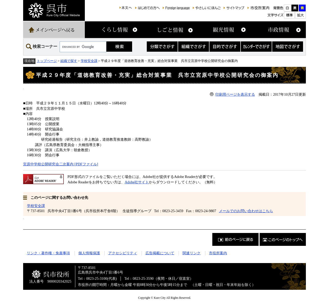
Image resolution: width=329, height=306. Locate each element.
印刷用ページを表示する (235, 94)
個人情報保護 (89, 253)
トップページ (47, 61)
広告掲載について (159, 253)
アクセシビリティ (122, 253)
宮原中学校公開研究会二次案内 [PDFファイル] (60, 164)
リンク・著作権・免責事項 (48, 253)
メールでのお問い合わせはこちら (246, 211)
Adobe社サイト (137, 182)
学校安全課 (89, 61)
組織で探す (68, 61)
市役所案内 (218, 253)
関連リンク (191, 253)
